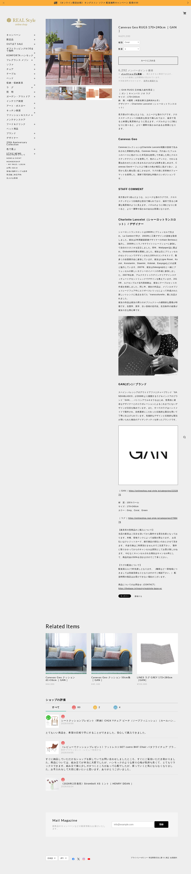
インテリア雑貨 (21, 97)
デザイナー (12, 134)
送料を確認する (151, 81)
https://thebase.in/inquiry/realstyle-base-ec (140, 588)
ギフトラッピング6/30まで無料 (20, 46)
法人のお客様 (12, 178)
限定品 (10, 36)
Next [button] (108, 52)
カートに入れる (148, 60)
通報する (138, 596)
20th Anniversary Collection (17, 140)
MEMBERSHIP (13, 162)
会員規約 (173, 858)
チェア (11, 65)
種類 (120, 42)
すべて (56, 707)
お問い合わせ (12, 168)
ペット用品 (12, 125)
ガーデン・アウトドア (18, 93)
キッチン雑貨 (21, 107)
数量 (120, 49)
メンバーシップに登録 (131, 74)
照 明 (10, 88)
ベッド (10, 74)
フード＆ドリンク (16, 120)
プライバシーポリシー (139, 858)
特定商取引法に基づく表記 (159, 858)
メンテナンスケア (16, 116)
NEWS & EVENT (14, 158)
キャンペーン (14, 31)
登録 (161, 824)
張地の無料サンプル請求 (17, 171)
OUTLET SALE (15, 40)
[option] (79, 52)
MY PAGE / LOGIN (16, 164)
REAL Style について (16, 155)
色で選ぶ (11, 145)
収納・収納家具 (21, 79)
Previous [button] (49, 52)
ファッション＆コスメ (18, 111)
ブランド (11, 129)
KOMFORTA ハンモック (20, 52)
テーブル (11, 70)
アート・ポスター (21, 102)
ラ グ (10, 84)
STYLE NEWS (14, 150)
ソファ (16, 61)
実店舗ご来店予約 (14, 175)
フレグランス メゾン (18, 56)
